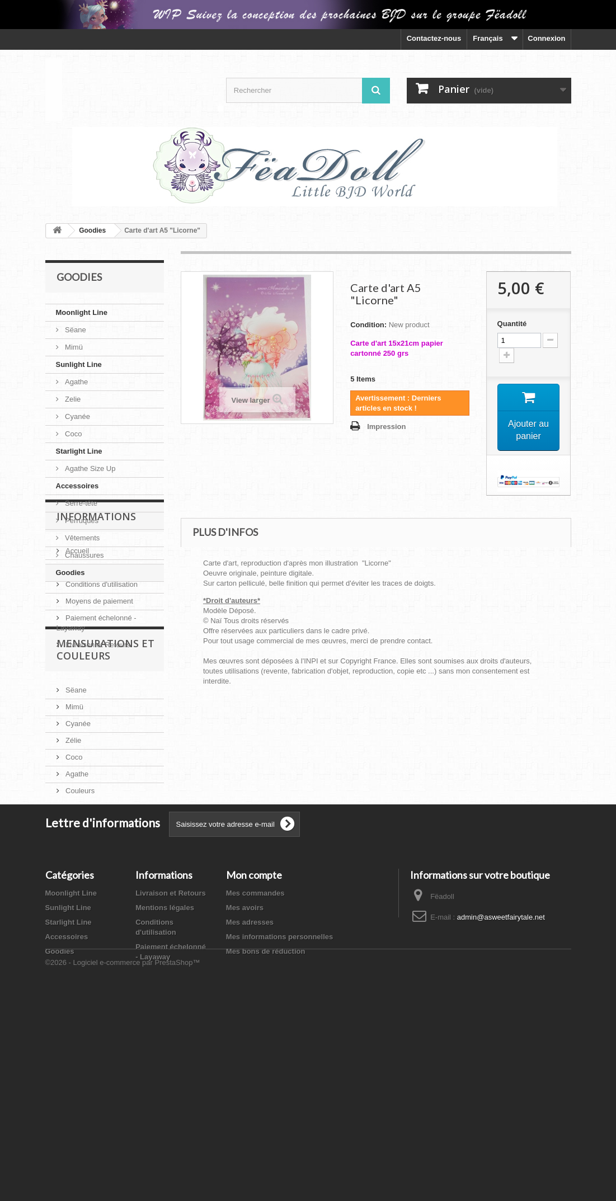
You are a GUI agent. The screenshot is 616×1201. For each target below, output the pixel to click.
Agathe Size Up (89, 468)
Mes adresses (250, 1095)
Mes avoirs (245, 1081)
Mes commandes (255, 1066)
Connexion (546, 38)
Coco (72, 434)
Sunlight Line (79, 364)
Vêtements (81, 538)
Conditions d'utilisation (101, 679)
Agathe (75, 382)
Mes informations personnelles (279, 1110)
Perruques (81, 520)
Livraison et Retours (97, 739)
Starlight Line (79, 451)
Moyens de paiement (98, 695)
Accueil (77, 645)
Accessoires (77, 486)
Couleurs (79, 924)
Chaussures (83, 555)
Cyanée (76, 416)
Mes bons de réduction (265, 1124)
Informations (96, 615)
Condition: (368, 325)
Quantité (512, 323)
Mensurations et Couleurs (105, 787)
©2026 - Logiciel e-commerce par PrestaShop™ (122, 1170)
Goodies (70, 572)
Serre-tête (80, 503)
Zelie (72, 399)
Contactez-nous (434, 38)
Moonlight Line (81, 312)
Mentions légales (92, 662)
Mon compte (254, 1048)
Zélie (73, 874)
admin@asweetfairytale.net (501, 1090)
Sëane (74, 330)
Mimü (73, 347)
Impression (386, 426)
